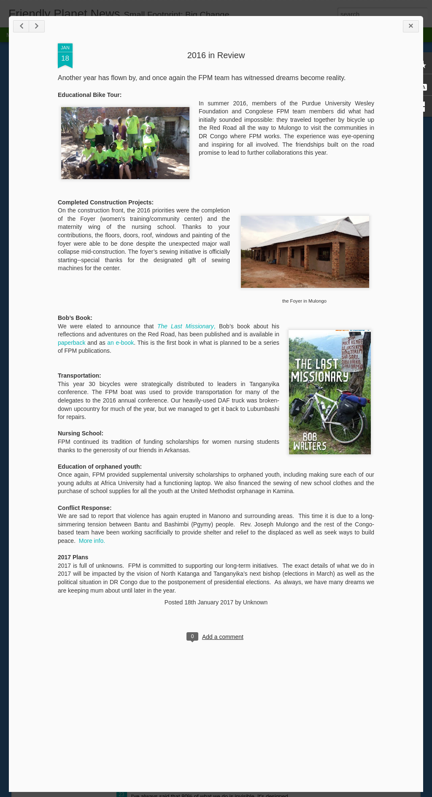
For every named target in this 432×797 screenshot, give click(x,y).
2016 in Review (216, 55)
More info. (92, 540)
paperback (71, 342)
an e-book (120, 342)
